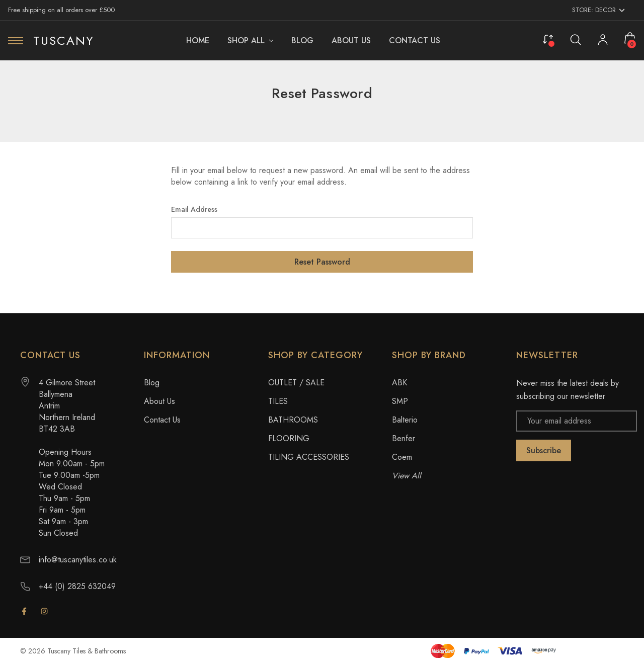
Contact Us (162, 420)
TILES (278, 401)
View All (406, 475)
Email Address (194, 209)
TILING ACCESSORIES (308, 457)
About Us (159, 401)
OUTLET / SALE (296, 382)
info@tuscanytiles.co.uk (78, 559)
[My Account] (603, 41)
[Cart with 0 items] (630, 38)
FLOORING (288, 438)
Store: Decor (598, 10)
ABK (399, 382)
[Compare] (548, 38)
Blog (151, 382)
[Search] (576, 39)
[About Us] (351, 40)
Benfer (403, 438)
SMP (400, 401)
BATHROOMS (293, 420)
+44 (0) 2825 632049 (77, 586)
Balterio (405, 420)
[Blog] (302, 40)
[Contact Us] (414, 40)
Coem (402, 457)
